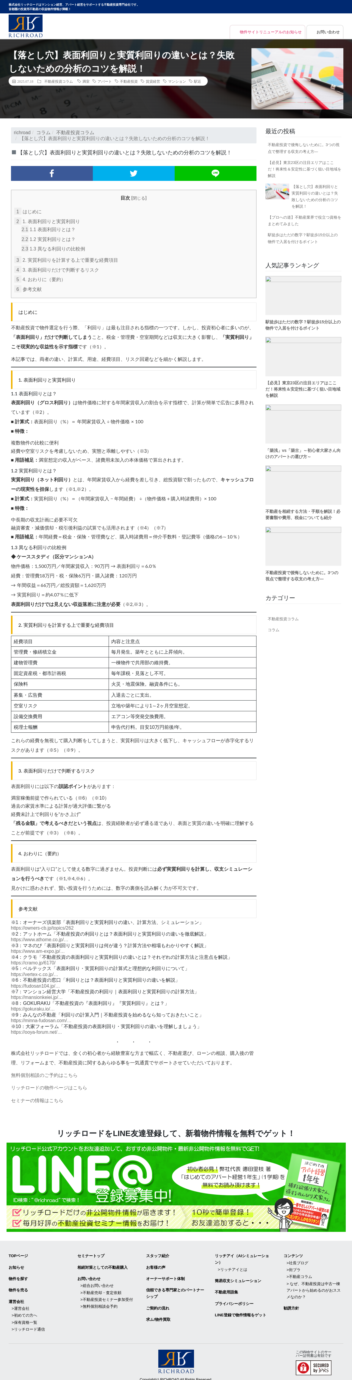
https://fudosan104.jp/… (36, 983)
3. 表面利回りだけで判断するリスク (56, 269)
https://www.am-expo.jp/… (38, 949)
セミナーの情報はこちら (37, 1097)
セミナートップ (90, 1252)
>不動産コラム (299, 1272)
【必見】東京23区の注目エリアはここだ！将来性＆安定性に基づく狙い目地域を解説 (304, 169)
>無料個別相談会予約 (99, 1301)
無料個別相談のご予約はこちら (44, 1072)
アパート (105, 81)
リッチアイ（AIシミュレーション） (242, 1255)
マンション (177, 81)
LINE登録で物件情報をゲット (240, 1310)
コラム (44, 132)
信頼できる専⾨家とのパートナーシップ (175, 1288)
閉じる (139, 198)
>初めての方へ (24, 1310)
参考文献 (28, 288)
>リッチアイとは (232, 1265)
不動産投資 (129, 81)
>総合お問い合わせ (97, 1281)
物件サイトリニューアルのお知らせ (266, 32)
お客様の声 (155, 1263)
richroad (22, 132)
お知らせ (16, 1263)
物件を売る (18, 1285)
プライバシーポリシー (234, 1299)
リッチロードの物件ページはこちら (49, 1085)
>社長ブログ (297, 1259)
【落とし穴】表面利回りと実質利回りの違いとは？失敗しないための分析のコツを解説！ (315, 196)
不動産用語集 (226, 1288)
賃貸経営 (153, 81)
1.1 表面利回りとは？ (48, 229)
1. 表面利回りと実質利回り (47, 221)
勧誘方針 (291, 1303)
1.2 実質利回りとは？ (48, 238)
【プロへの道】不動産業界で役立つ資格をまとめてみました (304, 220)
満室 (86, 81)
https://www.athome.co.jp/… (40, 938)
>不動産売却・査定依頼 (100, 1288)
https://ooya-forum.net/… (37, 1029)
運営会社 (16, 1297)
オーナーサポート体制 (165, 1274)
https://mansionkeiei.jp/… (37, 995)
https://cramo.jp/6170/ (34, 961)
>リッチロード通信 (28, 1323)
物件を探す (18, 1274)
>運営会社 (20, 1303)
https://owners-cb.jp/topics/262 (43, 926)
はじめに (28, 211)
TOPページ (18, 1252)
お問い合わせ (327, 32)
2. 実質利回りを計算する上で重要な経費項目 (66, 259)
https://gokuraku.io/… (33, 1006)
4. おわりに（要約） (40, 278)
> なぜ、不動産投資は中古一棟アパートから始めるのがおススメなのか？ (314, 1285)
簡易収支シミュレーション (238, 1276)
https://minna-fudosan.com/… (42, 1018)
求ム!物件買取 (158, 1314)
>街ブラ (294, 1265)
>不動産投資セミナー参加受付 (106, 1294)
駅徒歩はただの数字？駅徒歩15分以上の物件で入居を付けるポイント (303, 238)
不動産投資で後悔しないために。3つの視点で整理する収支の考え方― (304, 147)
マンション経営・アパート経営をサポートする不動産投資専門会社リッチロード (26, 26)
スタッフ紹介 (157, 1252)
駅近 (197, 81)
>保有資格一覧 (24, 1316)
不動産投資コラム (58, 81)
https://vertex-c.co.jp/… (35, 972)
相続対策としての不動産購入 (102, 1263)
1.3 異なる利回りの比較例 (53, 248)
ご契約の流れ (157, 1303)
